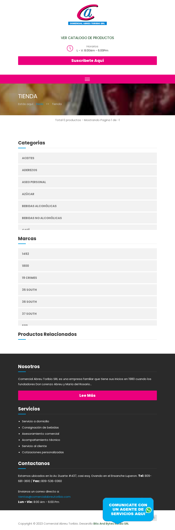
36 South (29, 302)
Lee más (87, 395)
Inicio (39, 104)
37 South (29, 314)
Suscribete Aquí (87, 60)
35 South (29, 290)
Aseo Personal (34, 182)
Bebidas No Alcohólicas (42, 218)
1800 (25, 266)
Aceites (28, 158)
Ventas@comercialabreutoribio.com (44, 497)
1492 (25, 254)
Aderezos (29, 170)
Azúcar (28, 194)
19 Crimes (29, 278)
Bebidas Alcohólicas (39, 206)
